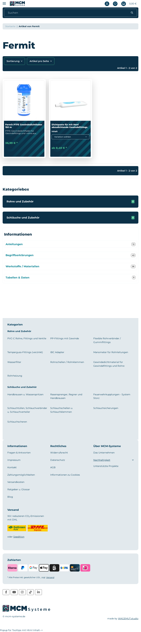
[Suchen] (67, 13)
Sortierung (13, 61)
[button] (107, 3)
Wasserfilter (14, 362)
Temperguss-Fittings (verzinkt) (25, 352)
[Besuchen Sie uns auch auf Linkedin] (38, 592)
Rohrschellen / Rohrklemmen (67, 362)
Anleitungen (70, 244)
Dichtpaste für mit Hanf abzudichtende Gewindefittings (69, 125)
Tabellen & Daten (70, 277)
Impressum (14, 460)
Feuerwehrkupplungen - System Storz (111, 396)
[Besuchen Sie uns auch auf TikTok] (30, 592)
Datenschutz (57, 460)
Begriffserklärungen (70, 255)
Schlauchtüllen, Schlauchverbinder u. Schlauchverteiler (27, 410)
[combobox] (70, 136)
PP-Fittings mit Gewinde (64, 338)
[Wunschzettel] (115, 3)
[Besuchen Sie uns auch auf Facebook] (6, 592)
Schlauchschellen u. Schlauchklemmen (61, 410)
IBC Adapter (57, 352)
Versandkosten (15, 482)
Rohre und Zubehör (20, 201)
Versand (50, 577)
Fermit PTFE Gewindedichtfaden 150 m (23, 125)
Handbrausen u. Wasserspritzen (25, 394)
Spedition (18, 536)
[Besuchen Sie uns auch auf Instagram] (22, 592)
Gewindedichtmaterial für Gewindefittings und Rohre (108, 364)
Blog (10, 496)
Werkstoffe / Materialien (70, 266)
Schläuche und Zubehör (23, 217)
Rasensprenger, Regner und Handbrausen (66, 396)
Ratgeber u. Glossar (18, 489)
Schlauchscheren (17, 421)
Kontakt (12, 467)
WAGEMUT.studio (128, 618)
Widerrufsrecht (59, 452)
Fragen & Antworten (19, 452)
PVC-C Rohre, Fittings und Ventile (26, 338)
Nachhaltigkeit (101, 460)
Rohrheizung (14, 375)
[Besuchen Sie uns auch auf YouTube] (14, 592)
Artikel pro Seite (39, 61)
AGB (53, 467)
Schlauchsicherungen (105, 408)
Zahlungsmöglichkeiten (21, 474)
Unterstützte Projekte (105, 466)
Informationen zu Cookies (65, 474)
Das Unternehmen (104, 452)
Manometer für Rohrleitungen (110, 352)
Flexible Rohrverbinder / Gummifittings (107, 340)
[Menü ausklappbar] (4, 2)
